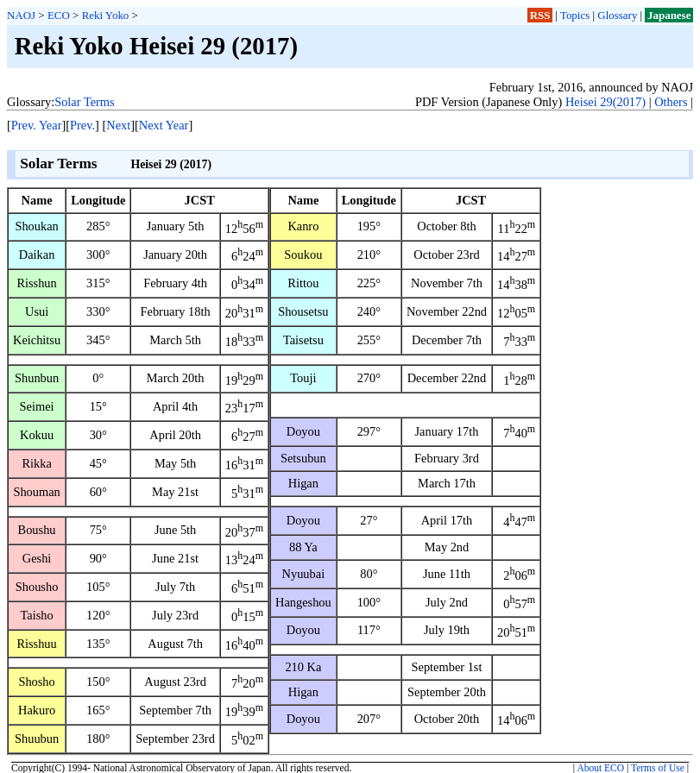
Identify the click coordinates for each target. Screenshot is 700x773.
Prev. (82, 125)
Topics (575, 15)
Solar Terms (84, 102)
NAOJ (21, 15)
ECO (58, 15)
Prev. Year (36, 125)
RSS (540, 15)
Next (118, 125)
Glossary (617, 15)
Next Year (164, 125)
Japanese (669, 15)
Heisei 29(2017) (605, 102)
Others (670, 102)
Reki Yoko (105, 15)
